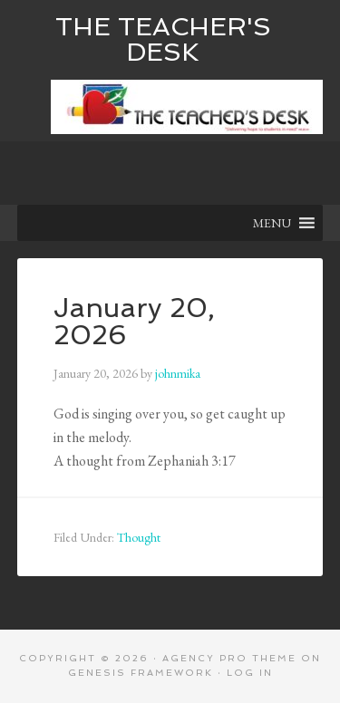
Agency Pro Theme (229, 658)
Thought (138, 537)
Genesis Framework (140, 673)
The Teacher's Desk (163, 39)
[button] (272, 223)
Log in (250, 673)
